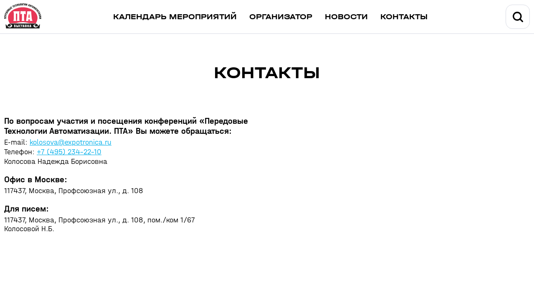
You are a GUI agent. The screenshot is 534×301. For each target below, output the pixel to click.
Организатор (280, 17)
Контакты (404, 17)
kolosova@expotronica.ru (70, 142)
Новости (346, 17)
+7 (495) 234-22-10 (69, 152)
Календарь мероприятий (175, 17)
